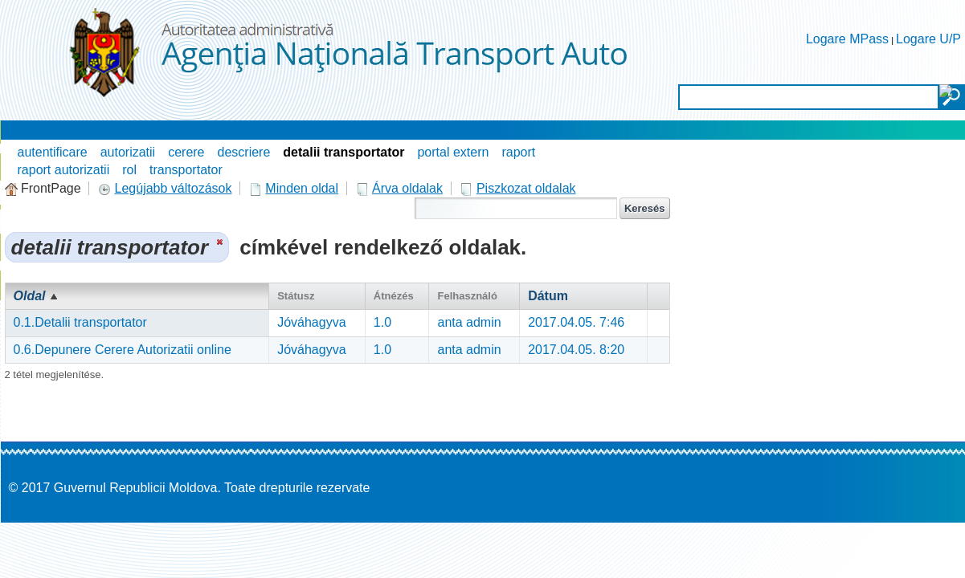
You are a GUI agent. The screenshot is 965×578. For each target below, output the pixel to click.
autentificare (53, 152)
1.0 (382, 322)
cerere (186, 152)
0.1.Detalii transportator (80, 322)
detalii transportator (343, 152)
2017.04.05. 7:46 (576, 322)
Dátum (548, 296)
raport (518, 152)
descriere (244, 152)
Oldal (30, 296)
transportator (186, 170)
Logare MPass (847, 39)
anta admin (469, 322)
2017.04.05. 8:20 (576, 349)
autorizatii (127, 152)
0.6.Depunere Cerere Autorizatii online (122, 349)
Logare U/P (928, 39)
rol (129, 170)
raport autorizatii (64, 170)
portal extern (453, 152)
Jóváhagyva (311, 322)
